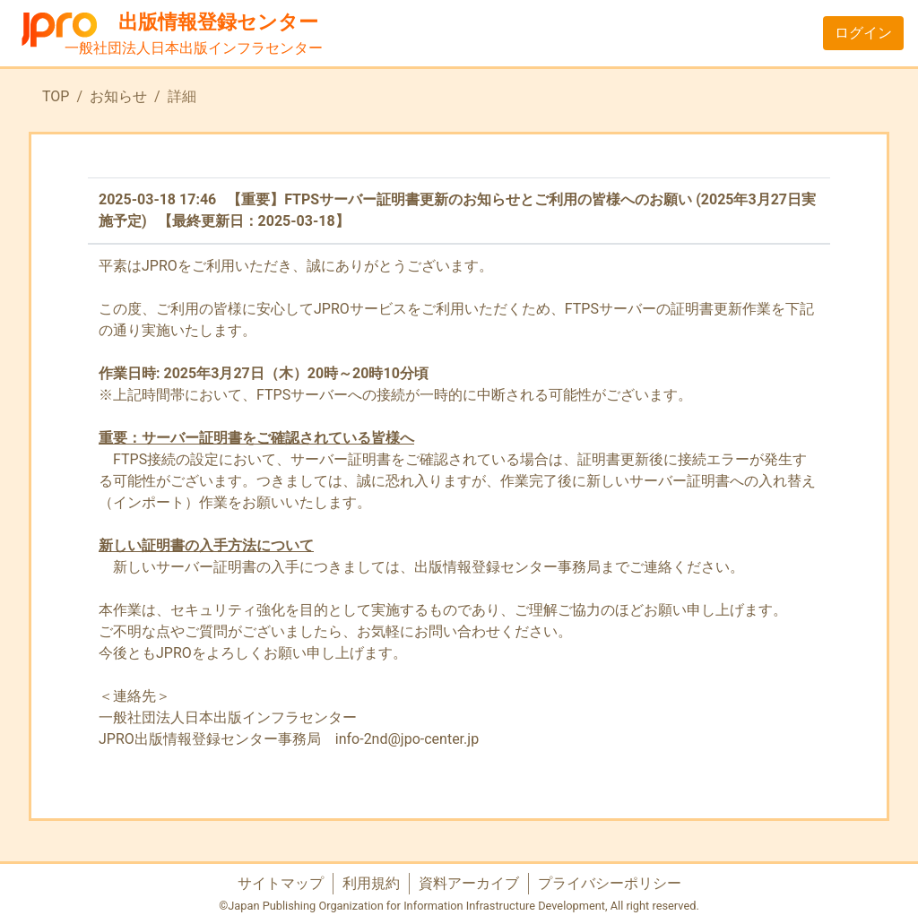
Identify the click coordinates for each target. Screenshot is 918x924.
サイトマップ (281, 883)
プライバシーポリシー (609, 883)
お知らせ (118, 96)
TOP (55, 96)
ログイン (863, 32)
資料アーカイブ (469, 883)
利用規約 (371, 883)
